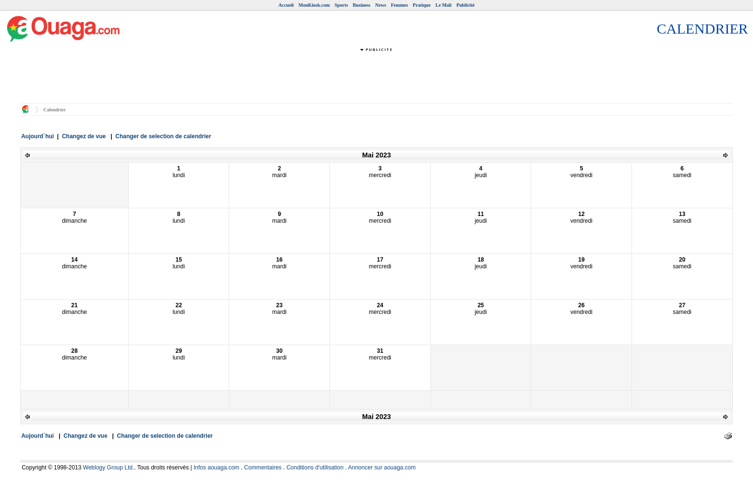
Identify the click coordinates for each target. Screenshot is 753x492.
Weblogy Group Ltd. (108, 467)
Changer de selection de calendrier (163, 136)
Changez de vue (84, 136)
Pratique (422, 5)
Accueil (286, 5)
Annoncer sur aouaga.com (382, 467)
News (380, 5)
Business (362, 5)
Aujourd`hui (37, 136)
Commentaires (262, 467)
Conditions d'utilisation (314, 467)
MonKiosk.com (313, 5)
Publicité (465, 5)
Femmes (399, 5)
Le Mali (444, 5)
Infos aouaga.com (216, 467)
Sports (341, 5)
